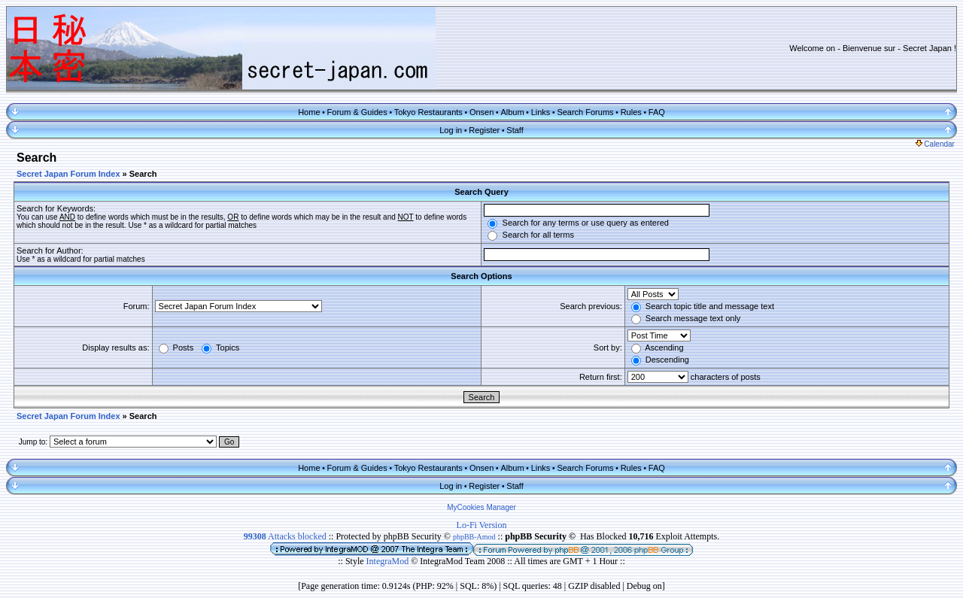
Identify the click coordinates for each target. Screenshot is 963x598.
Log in (450, 130)
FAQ (657, 112)
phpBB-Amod (474, 537)
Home (309, 112)
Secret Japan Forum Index (68, 173)
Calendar (935, 144)
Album (512, 112)
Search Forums (585, 112)
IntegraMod (389, 561)
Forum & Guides (357, 112)
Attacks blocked (285, 536)
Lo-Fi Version (482, 525)
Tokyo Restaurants (428, 112)
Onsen (481, 112)
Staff (514, 130)
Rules (631, 112)
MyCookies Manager (481, 507)
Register (484, 130)
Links (541, 112)
